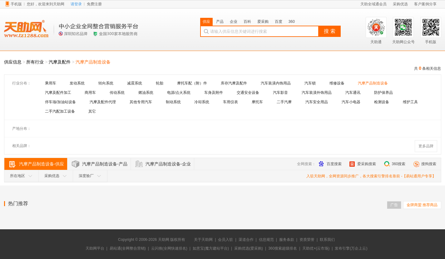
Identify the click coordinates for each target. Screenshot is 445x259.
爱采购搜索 (362, 164)
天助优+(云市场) (315, 248)
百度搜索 (330, 164)
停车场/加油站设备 (60, 102)
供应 (206, 21)
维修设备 (336, 83)
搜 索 (329, 31)
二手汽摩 (284, 102)
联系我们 (327, 239)
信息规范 (266, 239)
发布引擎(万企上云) (351, 248)
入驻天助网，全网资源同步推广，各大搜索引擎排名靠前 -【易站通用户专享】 (371, 176)
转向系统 (105, 83)
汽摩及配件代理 (103, 102)
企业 (233, 21)
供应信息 (13, 61)
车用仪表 (230, 102)
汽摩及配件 (60, 61)
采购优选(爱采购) (248, 248)
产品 (220, 21)
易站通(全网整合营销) (128, 248)
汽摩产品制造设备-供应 (41, 163)
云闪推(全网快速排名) (169, 248)
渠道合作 (246, 239)
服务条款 (286, 239)
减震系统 (134, 83)
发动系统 (77, 83)
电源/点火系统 (178, 92)
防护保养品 (383, 92)
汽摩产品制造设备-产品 (104, 163)
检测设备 (381, 102)
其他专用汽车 (141, 102)
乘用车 (50, 83)
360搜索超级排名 (282, 248)
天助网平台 (95, 248)
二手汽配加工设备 (60, 111)
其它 (92, 111)
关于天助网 (203, 239)
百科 (247, 21)
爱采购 (263, 21)
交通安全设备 (248, 92)
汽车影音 (280, 92)
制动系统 (173, 102)
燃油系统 (145, 92)
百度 (278, 21)
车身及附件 (213, 92)
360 (292, 21)
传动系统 (117, 92)
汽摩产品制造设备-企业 (168, 163)
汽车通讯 (352, 92)
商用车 (90, 92)
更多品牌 (425, 146)
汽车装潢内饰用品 (276, 83)
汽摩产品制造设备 (93, 61)
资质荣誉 (306, 239)
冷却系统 (201, 102)
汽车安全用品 (316, 102)
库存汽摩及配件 (234, 83)
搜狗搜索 (424, 164)
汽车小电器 (351, 102)
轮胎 (159, 83)
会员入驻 (225, 239)
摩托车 (257, 102)
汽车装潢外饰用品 (317, 92)
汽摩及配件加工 (58, 92)
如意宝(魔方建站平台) (211, 248)
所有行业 (35, 61)
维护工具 (410, 102)
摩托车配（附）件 (192, 83)
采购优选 (55, 176)
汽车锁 (310, 83)
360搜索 (394, 164)
